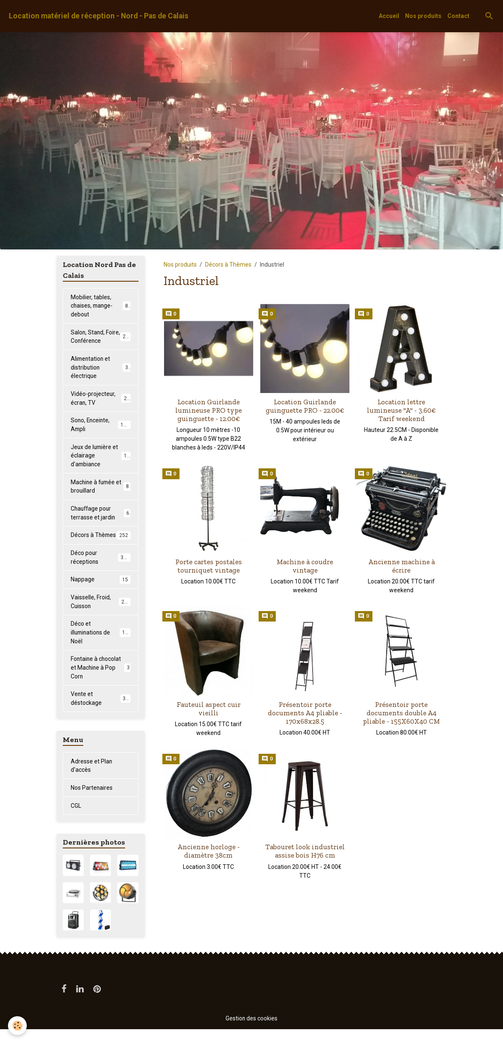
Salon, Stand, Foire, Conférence (101, 337)
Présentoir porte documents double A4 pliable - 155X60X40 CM (401, 712)
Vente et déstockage (101, 711)
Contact (458, 16)
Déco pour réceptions (101, 569)
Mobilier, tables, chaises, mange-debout (101, 306)
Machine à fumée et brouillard (101, 488)
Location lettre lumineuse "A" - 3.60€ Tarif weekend (401, 410)
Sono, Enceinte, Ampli (101, 426)
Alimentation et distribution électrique (101, 368)
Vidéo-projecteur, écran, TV (101, 399)
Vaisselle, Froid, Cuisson (101, 614)
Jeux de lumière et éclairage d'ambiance (102, 457)
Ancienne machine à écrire (401, 565)
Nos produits (423, 16)
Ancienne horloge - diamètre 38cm (208, 851)
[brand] (98, 16)
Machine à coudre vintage (305, 565)
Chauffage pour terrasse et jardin (101, 515)
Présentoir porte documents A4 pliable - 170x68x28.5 (305, 712)
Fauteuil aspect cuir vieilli (209, 708)
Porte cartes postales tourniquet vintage (208, 565)
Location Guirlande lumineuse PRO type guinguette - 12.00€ (208, 410)
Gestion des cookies (252, 1032)
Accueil (389, 16)
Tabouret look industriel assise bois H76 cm (305, 851)
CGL (76, 819)
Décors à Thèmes (228, 264)
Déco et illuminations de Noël (101, 645)
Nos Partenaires (92, 801)
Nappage (101, 591)
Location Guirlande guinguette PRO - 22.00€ (305, 406)
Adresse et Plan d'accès (92, 778)
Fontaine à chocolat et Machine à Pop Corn (101, 680)
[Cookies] (17, 1025)
